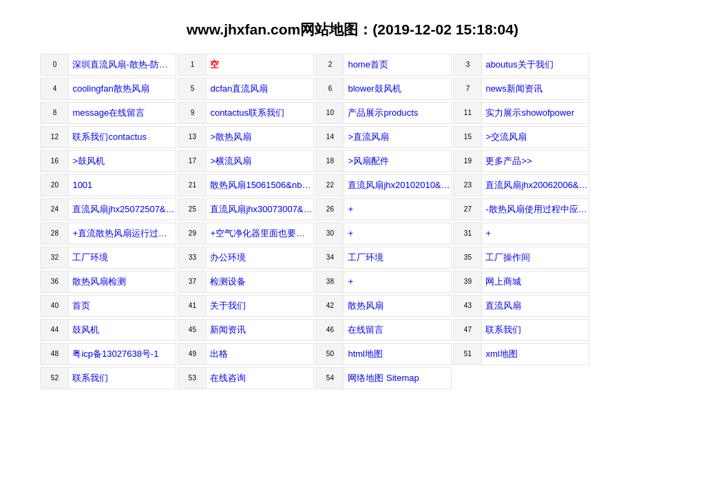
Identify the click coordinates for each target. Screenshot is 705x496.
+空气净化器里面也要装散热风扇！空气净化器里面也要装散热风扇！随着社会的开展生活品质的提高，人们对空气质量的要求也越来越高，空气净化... (262, 233)
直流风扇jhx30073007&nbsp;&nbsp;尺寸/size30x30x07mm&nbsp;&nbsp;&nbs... (262, 209)
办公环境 (228, 257)
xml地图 (501, 354)
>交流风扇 (506, 137)
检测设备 (228, 281)
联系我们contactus (109, 137)
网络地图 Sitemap (383, 378)
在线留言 (365, 329)
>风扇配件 (368, 161)
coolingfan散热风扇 (110, 88)
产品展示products (383, 112)
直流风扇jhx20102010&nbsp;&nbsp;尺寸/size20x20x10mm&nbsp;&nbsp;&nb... (400, 185)
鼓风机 (85, 329)
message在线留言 (108, 112)
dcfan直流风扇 (239, 88)
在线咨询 (228, 378)
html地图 (365, 354)
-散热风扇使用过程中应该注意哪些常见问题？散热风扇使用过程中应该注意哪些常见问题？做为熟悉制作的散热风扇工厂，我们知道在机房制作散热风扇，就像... (537, 209)
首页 (81, 305)
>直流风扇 (368, 137)
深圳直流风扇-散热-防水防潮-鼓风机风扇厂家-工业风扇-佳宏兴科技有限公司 (124, 64)
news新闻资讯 (513, 88)
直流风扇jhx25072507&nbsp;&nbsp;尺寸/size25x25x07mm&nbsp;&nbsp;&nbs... (124, 209)
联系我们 (503, 329)
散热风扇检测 (99, 281)
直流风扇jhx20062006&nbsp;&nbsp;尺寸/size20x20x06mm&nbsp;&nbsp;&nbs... (537, 185)
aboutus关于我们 (519, 64)
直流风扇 (503, 305)
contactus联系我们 (247, 112)
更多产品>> (508, 161)
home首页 (368, 64)
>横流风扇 (230, 161)
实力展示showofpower (529, 112)
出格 (219, 354)
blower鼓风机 (374, 88)
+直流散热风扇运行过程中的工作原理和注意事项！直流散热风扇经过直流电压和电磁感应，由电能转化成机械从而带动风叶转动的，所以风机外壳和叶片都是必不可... (124, 233)
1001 (82, 185)
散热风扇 (365, 305)
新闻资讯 (228, 329)
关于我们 (228, 305)
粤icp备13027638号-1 (115, 354)
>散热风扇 (230, 137)
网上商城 (503, 281)
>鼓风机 (88, 161)
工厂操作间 (507, 257)
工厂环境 (90, 257)
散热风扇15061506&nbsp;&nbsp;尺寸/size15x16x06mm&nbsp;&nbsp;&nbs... (262, 185)
